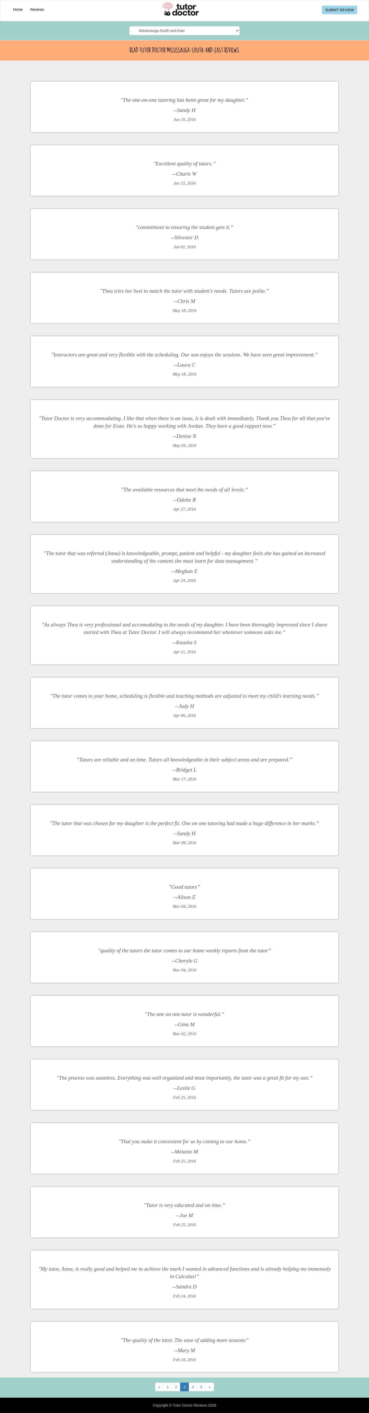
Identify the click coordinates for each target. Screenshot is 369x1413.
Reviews (37, 9)
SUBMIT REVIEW (339, 10)
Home (18, 9)
